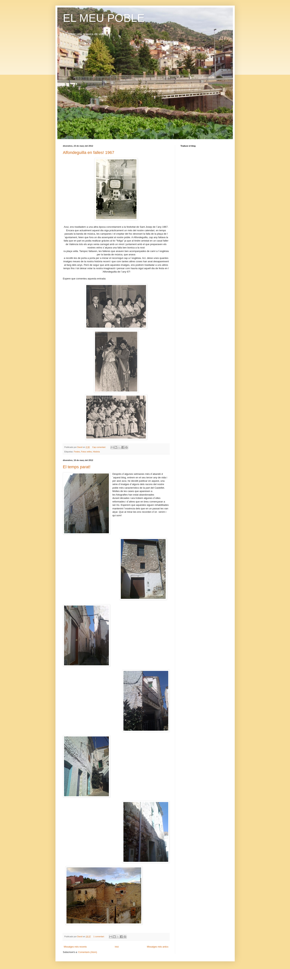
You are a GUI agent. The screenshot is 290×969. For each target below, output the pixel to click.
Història (96, 452)
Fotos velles (86, 452)
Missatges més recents (75, 946)
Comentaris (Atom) (87, 952)
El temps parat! (77, 467)
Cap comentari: (99, 447)
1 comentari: (99, 936)
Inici (117, 946)
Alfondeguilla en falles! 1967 (88, 152)
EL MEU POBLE (104, 18)
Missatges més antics (157, 946)
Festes (77, 452)
